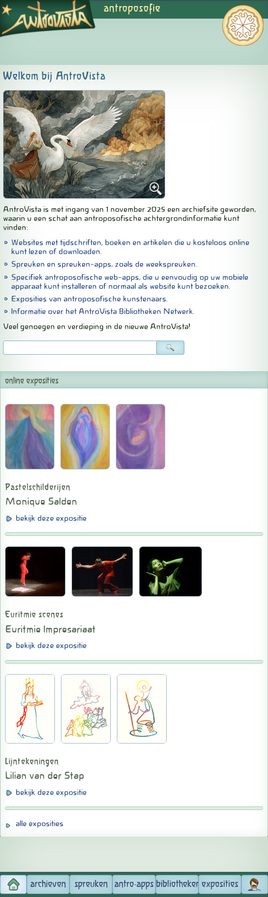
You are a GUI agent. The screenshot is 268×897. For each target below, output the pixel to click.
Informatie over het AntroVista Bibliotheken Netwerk (102, 311)
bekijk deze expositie (51, 518)
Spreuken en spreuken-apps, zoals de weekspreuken (103, 264)
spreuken (91, 884)
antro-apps (134, 884)
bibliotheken (177, 884)
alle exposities (39, 823)
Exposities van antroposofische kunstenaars (88, 298)
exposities (220, 884)
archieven (48, 884)
